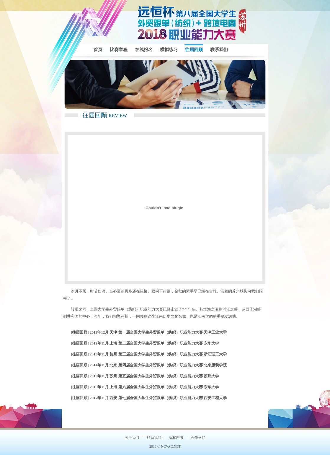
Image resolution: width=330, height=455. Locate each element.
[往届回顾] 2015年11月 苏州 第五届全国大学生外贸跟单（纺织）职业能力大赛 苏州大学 (145, 376)
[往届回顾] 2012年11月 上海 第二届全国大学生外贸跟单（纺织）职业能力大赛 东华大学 (145, 343)
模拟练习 (169, 49)
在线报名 (144, 49)
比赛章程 (119, 49)
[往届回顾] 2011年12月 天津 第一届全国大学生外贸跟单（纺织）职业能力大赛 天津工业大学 (149, 332)
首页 (98, 49)
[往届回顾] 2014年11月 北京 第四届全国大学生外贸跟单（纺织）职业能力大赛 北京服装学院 (149, 365)
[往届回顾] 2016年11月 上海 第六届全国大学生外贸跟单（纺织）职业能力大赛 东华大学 (145, 387)
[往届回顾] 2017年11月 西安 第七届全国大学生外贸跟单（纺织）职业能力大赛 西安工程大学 (149, 398)
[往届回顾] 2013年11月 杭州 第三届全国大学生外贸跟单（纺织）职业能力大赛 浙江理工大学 (149, 354)
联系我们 (219, 49)
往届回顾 (194, 49)
